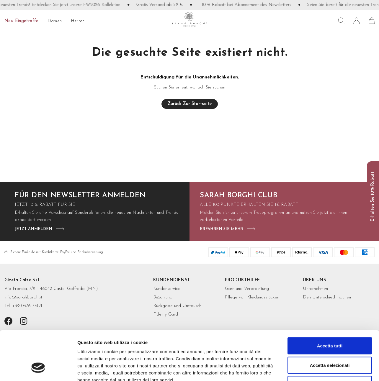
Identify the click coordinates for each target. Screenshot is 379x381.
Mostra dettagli (310, 369)
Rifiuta (330, 342)
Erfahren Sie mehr (221, 229)
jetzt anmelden (33, 229)
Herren (78, 21)
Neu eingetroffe (21, 21)
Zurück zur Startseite (190, 104)
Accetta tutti (330, 303)
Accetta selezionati (329, 323)
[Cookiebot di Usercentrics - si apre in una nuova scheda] (38, 369)
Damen (55, 21)
